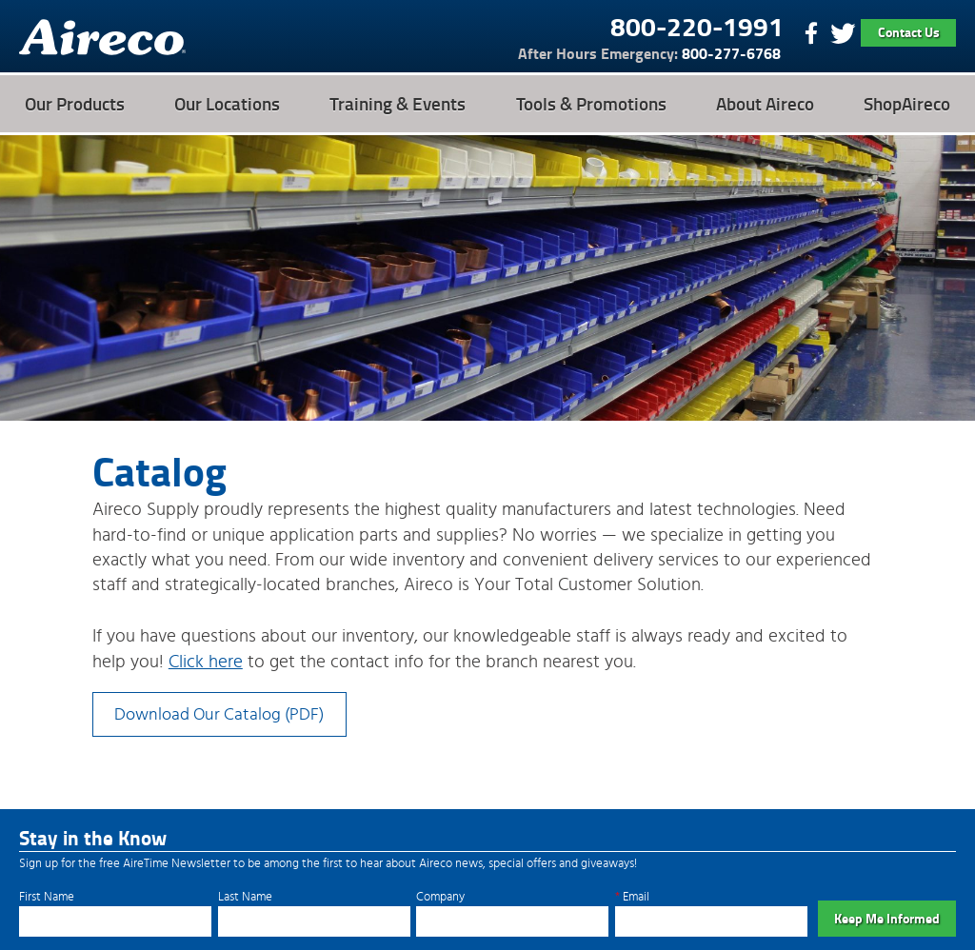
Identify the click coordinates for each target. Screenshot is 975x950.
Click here (206, 662)
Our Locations (227, 103)
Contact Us (909, 32)
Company (440, 897)
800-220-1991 (697, 26)
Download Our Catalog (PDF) (219, 713)
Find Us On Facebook (809, 33)
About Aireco (765, 103)
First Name (46, 897)
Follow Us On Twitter (842, 33)
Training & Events (397, 103)
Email (632, 897)
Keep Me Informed (887, 918)
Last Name (245, 897)
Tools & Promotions (591, 103)
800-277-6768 (649, 53)
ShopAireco (907, 103)
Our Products (75, 103)
